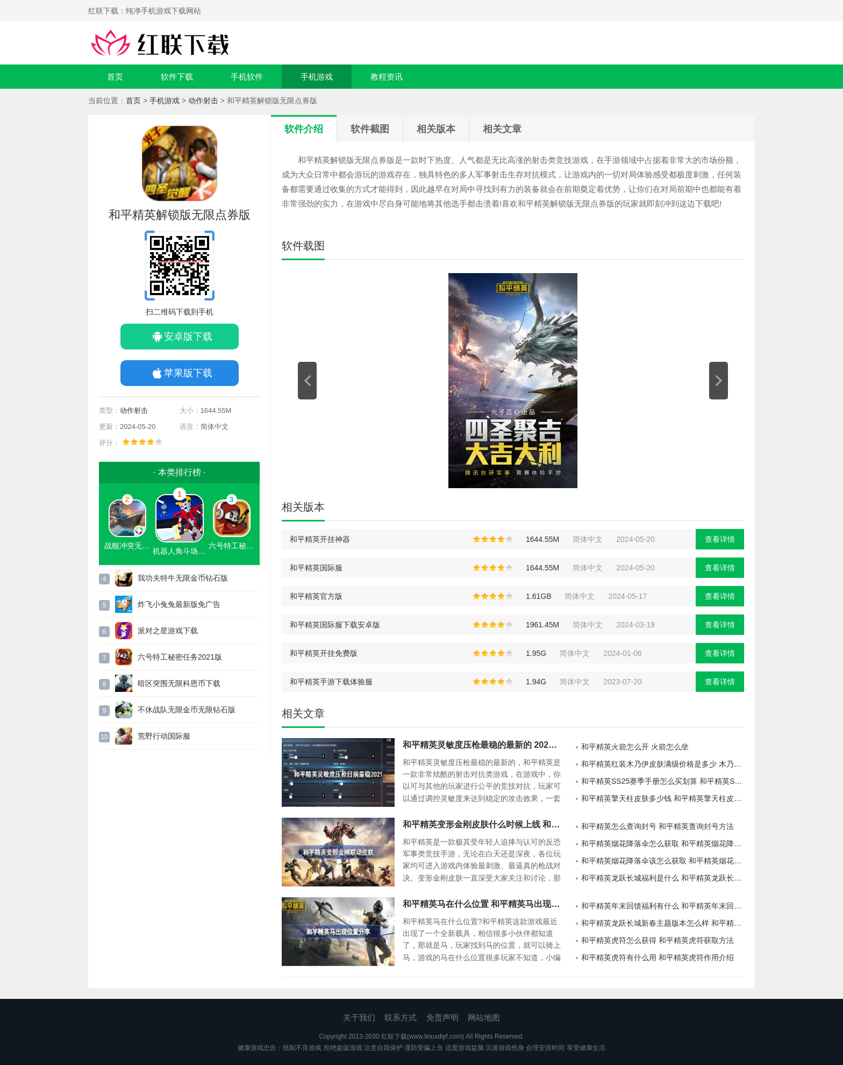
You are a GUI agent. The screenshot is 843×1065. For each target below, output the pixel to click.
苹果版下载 (188, 373)
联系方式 (400, 1017)
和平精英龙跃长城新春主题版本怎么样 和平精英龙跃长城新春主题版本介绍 (662, 923)
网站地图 (484, 1017)
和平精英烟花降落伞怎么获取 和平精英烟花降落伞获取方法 (662, 843)
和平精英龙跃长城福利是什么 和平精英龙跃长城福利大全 (662, 878)
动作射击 (203, 100)
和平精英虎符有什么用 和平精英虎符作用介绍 (657, 957)
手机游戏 (317, 76)
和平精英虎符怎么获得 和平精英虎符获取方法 (657, 940)
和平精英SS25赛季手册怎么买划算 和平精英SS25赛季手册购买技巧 (662, 781)
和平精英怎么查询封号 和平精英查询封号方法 (657, 826)
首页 (115, 76)
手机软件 (247, 76)
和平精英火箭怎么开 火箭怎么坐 (635, 746)
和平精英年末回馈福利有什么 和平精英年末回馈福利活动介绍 (662, 906)
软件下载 (177, 76)
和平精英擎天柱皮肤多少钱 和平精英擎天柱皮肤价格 (662, 798)
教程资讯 (386, 76)
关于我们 (359, 1017)
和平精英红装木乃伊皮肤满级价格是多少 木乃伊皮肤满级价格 (662, 764)
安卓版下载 (188, 336)
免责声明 (442, 1017)
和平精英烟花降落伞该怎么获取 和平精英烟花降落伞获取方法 (662, 860)
